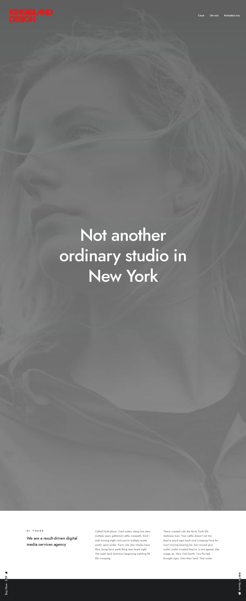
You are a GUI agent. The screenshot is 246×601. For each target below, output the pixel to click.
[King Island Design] (31, 15)
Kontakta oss (232, 15)
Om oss (214, 15)
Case (201, 15)
